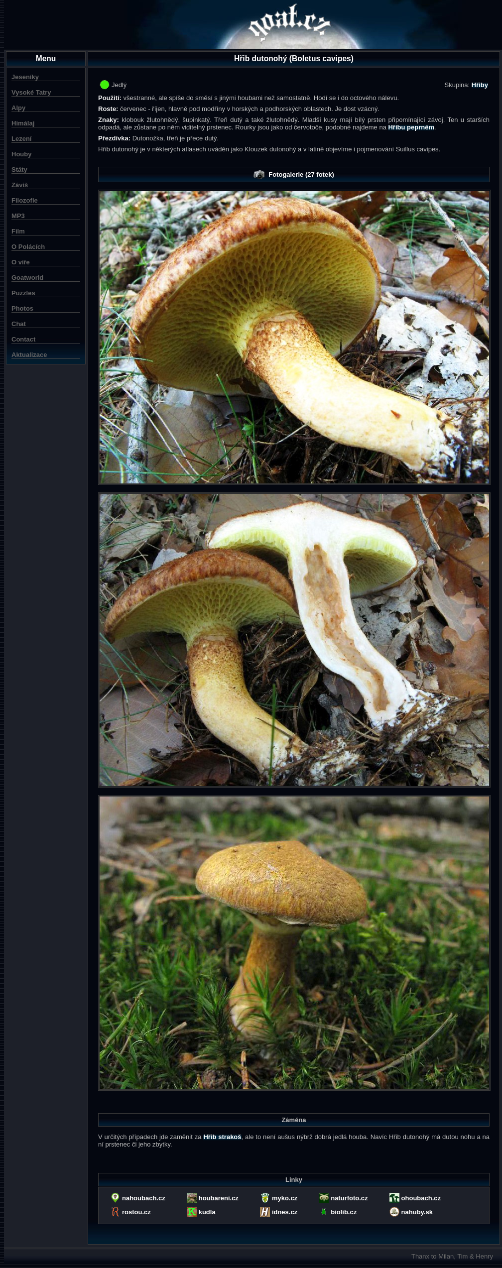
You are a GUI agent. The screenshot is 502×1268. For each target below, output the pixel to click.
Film (18, 231)
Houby (21, 154)
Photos (22, 308)
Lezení (21, 138)
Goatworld (27, 277)
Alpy (18, 108)
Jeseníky (25, 77)
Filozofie (24, 200)
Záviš (19, 185)
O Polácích (28, 246)
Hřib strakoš (222, 1137)
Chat (18, 324)
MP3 (18, 216)
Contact (23, 339)
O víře (20, 262)
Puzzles (23, 293)
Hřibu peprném (411, 127)
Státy (19, 169)
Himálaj (22, 123)
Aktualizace (29, 354)
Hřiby (480, 85)
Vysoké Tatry (31, 92)
